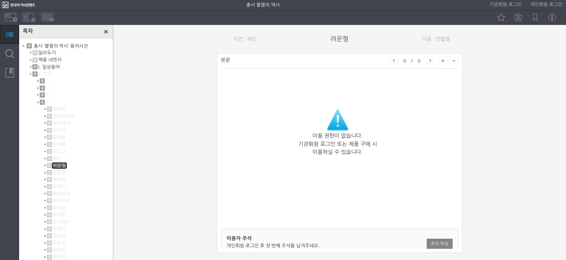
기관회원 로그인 (505, 4)
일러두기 (47, 53)
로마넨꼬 (61, 193)
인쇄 (518, 17)
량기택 (59, 130)
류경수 (59, 228)
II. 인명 (45, 74)
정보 (552, 17)
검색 (9, 53)
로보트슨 (61, 200)
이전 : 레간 (245, 39)
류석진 (59, 257)
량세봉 (59, 144)
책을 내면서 (50, 59)
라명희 (59, 109)
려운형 (59, 165)
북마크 (535, 17)
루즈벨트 (61, 222)
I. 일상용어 (49, 67)
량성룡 (59, 137)
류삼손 (59, 250)
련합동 (59, 172)
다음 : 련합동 (436, 39)
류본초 (59, 242)
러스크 (59, 151)
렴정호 (59, 179)
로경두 (59, 186)
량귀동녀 (61, 123)
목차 (9, 34)
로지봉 (59, 214)
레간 (57, 158)
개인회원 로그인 (546, 4)
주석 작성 (439, 244)
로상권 (59, 207)
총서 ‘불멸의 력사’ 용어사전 (61, 45)
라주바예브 (64, 116)
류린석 (59, 236)
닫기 (106, 32)
